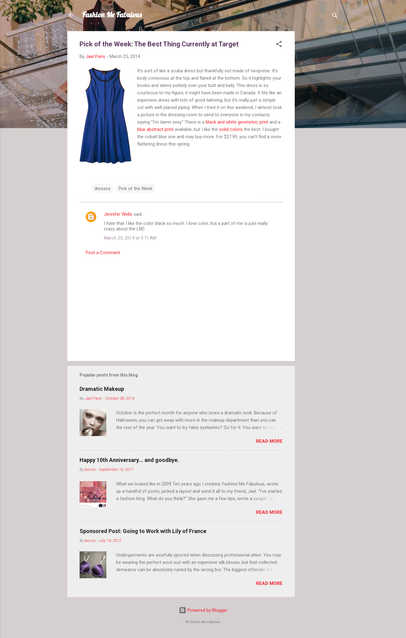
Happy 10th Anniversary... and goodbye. (129, 460)
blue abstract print (155, 129)
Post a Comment (103, 252)
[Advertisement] (319, 122)
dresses (102, 188)
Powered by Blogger (203, 610)
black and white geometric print (237, 122)
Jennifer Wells (118, 214)
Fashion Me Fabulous (112, 14)
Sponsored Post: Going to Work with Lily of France (143, 531)
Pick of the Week (135, 188)
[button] (279, 45)
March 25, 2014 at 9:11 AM (130, 238)
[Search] (335, 16)
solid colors (231, 129)
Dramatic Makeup (102, 389)
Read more (269, 441)
